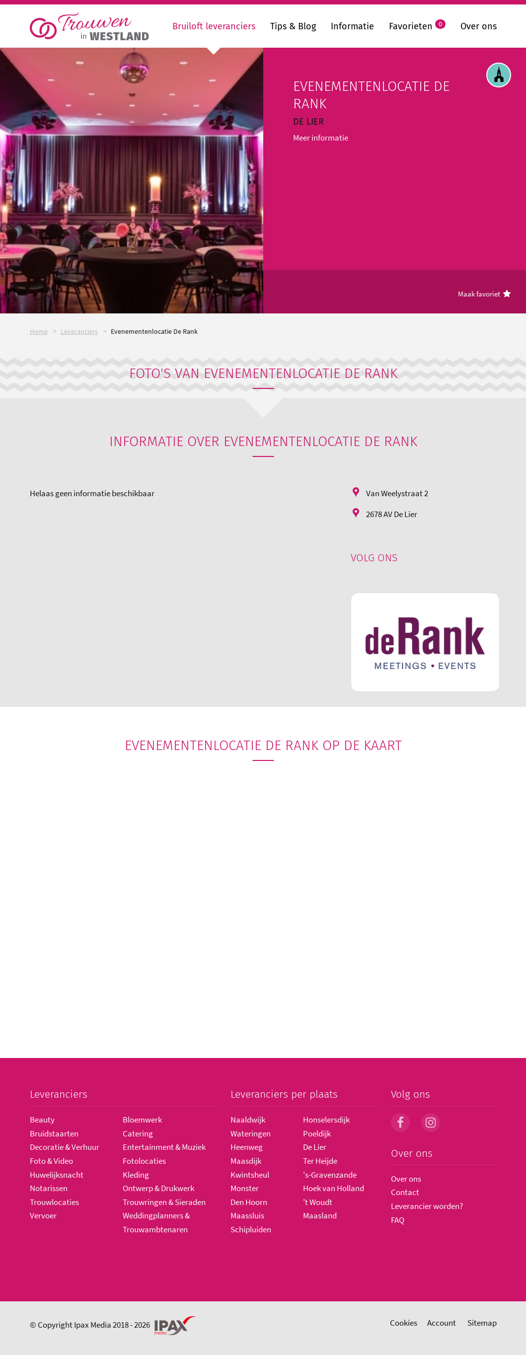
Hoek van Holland (333, 1188)
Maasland (320, 1215)
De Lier (314, 1146)
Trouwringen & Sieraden (164, 1202)
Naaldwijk (247, 1119)
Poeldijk (317, 1133)
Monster (244, 1188)
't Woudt (317, 1202)
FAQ (397, 1219)
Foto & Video (51, 1160)
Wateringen (250, 1133)
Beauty (42, 1119)
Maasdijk (245, 1160)
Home (39, 331)
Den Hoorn (248, 1202)
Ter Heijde (320, 1160)
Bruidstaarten (54, 1133)
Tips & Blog (293, 26)
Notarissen (49, 1188)
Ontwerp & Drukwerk (158, 1188)
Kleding (136, 1174)
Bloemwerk (142, 1119)
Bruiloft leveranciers (213, 26)
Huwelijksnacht (56, 1174)
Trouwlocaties (54, 1202)
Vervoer (43, 1215)
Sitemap (482, 1322)
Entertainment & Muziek (164, 1146)
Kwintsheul (249, 1174)
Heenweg (246, 1146)
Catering (138, 1133)
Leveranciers (79, 331)
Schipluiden (250, 1229)
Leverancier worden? (427, 1206)
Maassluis (247, 1215)
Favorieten (417, 25)
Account (441, 1322)
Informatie (352, 26)
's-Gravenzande (330, 1174)
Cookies (403, 1322)
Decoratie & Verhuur (64, 1146)
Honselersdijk (326, 1119)
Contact (405, 1192)
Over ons (478, 26)
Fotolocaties (144, 1160)
